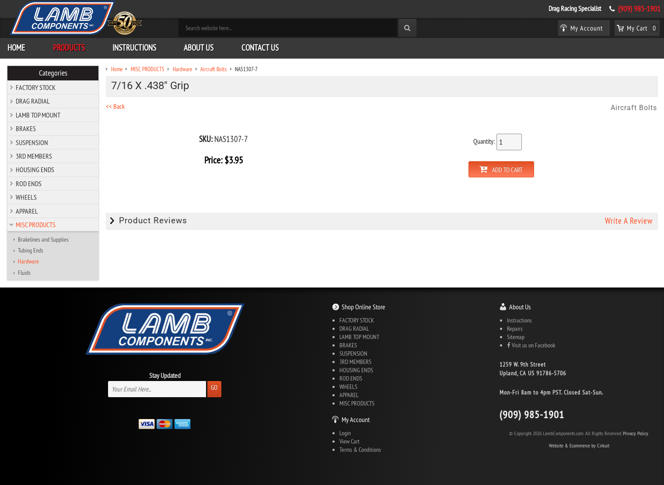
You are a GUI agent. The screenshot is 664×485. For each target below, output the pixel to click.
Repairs (515, 329)
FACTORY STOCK (36, 87)
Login (345, 433)
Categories (53, 73)
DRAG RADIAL (33, 101)
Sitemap (515, 337)
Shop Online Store (363, 306)
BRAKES (26, 128)
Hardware (28, 261)
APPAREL (27, 211)
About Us (198, 47)
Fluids (24, 273)
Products (69, 47)
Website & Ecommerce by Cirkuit (579, 445)
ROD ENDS (29, 183)
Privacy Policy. (636, 433)
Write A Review (629, 220)
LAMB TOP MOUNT (38, 115)
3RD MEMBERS (34, 156)
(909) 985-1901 (639, 9)
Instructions (134, 47)
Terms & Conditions (360, 450)
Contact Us (260, 47)
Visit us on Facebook (531, 345)
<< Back (115, 106)
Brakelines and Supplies (43, 239)
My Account (356, 419)
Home (16, 47)
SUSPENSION (32, 142)
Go (214, 387)
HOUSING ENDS (35, 169)
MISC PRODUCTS (36, 224)
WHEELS (26, 197)
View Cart (349, 441)
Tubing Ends (30, 250)
